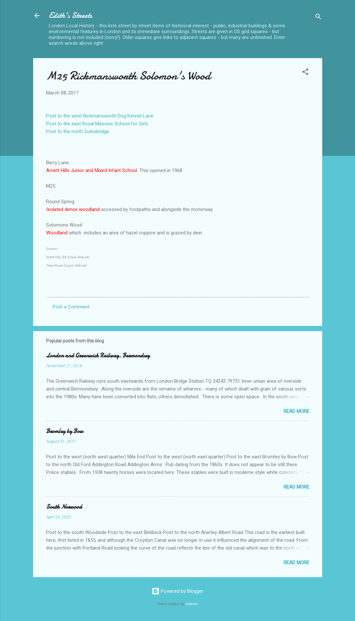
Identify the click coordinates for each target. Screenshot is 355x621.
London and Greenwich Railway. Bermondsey (98, 356)
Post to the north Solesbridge (77, 131)
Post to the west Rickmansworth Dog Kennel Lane (99, 116)
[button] (305, 73)
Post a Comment (71, 307)
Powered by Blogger (177, 591)
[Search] (318, 18)
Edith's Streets (70, 15)
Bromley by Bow (64, 431)
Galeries (191, 604)
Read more (296, 411)
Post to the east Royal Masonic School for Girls (97, 124)
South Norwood (64, 507)
